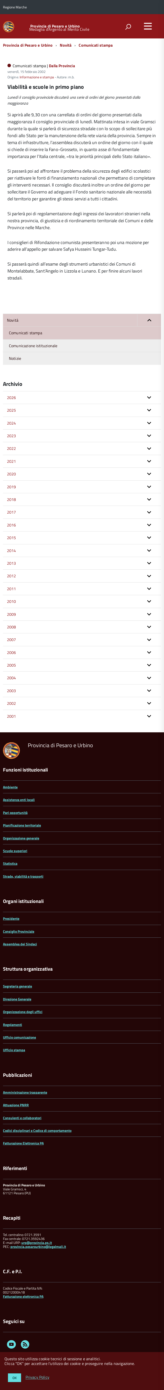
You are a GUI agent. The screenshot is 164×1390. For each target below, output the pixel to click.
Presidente (11, 918)
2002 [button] (11, 703)
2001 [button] (11, 716)
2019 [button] (11, 487)
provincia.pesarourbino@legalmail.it (38, 1246)
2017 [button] (11, 512)
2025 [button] (11, 410)
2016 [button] (11, 525)
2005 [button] (11, 665)
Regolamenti (12, 1024)
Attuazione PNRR (16, 1105)
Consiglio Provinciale (18, 931)
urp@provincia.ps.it (36, 1242)
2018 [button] (11, 499)
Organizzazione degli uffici (22, 1011)
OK (14, 1377)
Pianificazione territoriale (22, 825)
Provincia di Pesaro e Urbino (55, 26)
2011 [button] (11, 589)
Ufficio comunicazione (19, 1037)
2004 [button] (11, 678)
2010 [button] (11, 601)
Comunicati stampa (96, 45)
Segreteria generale (17, 986)
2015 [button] (11, 538)
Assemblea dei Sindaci (20, 944)
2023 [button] (11, 436)
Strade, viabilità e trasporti (23, 876)
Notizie (15, 358)
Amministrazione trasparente (25, 1092)
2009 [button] (11, 614)
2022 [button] (11, 448)
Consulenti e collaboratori (22, 1117)
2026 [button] (11, 398)
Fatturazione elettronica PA (23, 1296)
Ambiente (10, 787)
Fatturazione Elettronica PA (23, 1143)
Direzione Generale (17, 999)
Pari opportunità (15, 812)
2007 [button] (11, 640)
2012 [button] (11, 576)
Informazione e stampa (37, 77)
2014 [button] (11, 551)
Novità (65, 45)
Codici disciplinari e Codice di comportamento (37, 1130)
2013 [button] (11, 563)
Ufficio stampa (14, 1049)
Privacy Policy (37, 1377)
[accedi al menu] (148, 26)
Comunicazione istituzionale (33, 346)
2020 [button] (11, 474)
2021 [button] (11, 461)
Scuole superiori (15, 850)
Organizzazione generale (21, 838)
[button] (149, 320)
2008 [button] (11, 627)
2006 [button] (11, 652)
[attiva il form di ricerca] (128, 26)
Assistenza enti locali (19, 799)
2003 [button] (11, 691)
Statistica (10, 863)
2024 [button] (11, 423)
